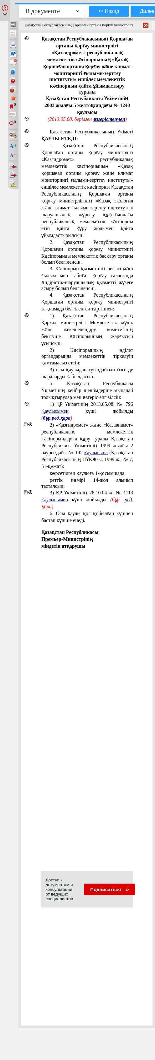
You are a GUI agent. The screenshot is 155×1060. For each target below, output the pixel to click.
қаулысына (96, 452)
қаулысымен (54, 499)
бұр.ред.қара (56, 418)
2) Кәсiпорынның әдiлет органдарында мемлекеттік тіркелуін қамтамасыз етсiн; (87, 356)
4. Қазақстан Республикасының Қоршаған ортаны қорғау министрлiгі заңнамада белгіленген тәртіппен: (87, 301)
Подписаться (109, 889)
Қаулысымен (55, 411)
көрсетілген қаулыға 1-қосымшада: (88, 473)
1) (87, 411)
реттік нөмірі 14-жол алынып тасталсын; (87, 483)
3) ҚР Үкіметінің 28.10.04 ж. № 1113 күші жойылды (87, 499)
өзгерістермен (109, 119)
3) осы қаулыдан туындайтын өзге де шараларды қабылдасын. (87, 373)
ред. (129, 499)
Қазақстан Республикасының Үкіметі (87, 135)
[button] (5, 10)
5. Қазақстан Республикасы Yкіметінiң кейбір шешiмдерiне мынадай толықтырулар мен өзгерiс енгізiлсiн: (87, 390)
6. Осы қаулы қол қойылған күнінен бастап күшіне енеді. (87, 517)
